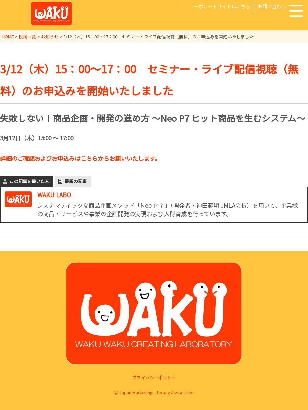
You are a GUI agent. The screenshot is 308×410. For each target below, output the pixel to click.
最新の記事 (76, 180)
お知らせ (50, 36)
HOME (8, 36)
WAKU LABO (54, 193)
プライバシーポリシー (154, 377)
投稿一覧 (27, 36)
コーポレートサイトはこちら (219, 6)
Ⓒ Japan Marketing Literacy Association (154, 392)
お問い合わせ (272, 6)
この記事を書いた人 (29, 180)
